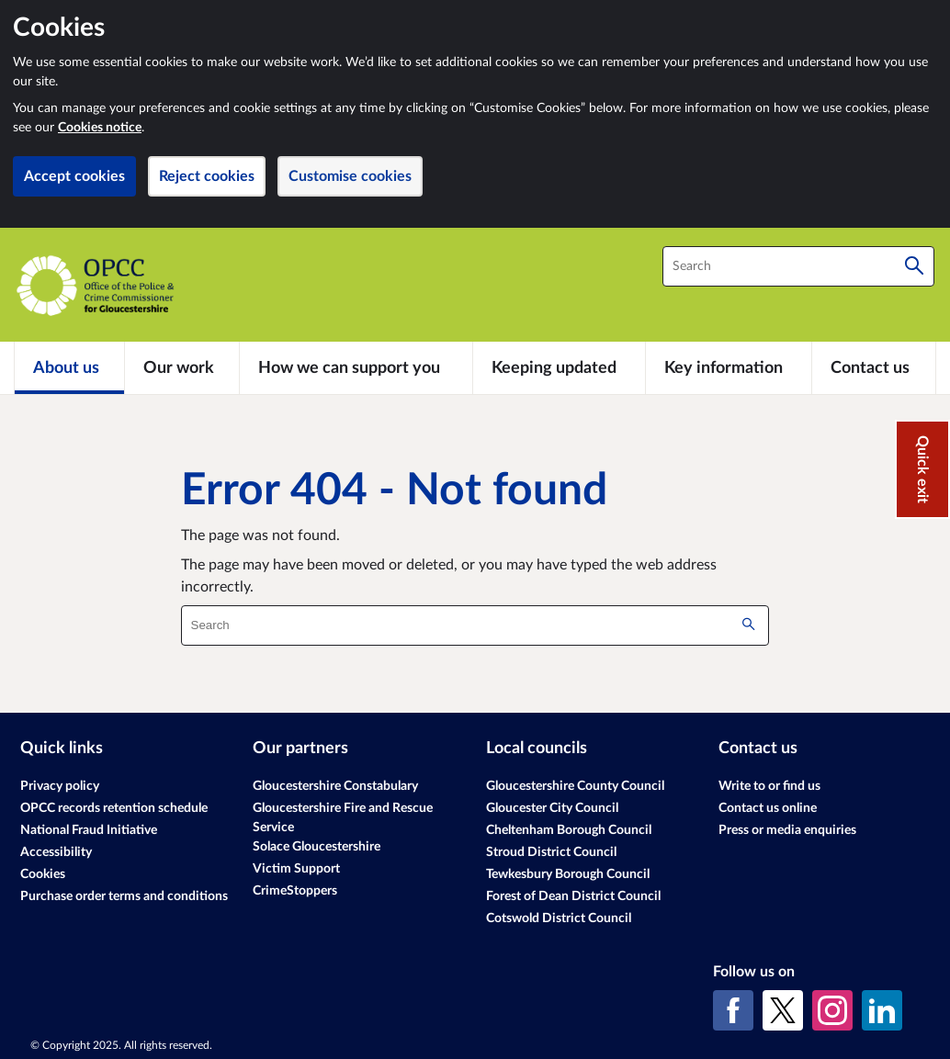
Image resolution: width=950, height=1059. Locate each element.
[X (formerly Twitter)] (783, 1010)
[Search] (914, 266)
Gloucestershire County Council (575, 786)
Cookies (42, 874)
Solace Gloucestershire (316, 846)
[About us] (69, 367)
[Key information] (728, 367)
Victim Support (296, 868)
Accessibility (56, 852)
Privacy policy (59, 786)
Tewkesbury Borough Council (568, 874)
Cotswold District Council (558, 918)
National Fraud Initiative (88, 830)
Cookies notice (99, 127)
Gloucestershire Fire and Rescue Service (343, 818)
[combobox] (798, 266)
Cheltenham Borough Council (568, 830)
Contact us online (767, 808)
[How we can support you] (356, 367)
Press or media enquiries (787, 830)
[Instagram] (832, 1010)
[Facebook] (733, 1010)
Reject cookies (206, 176)
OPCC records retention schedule (114, 808)
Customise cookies (350, 176)
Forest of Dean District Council (573, 896)
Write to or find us (769, 786)
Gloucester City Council (552, 808)
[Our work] (182, 367)
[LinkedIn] (882, 1010)
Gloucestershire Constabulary (335, 786)
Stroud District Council (551, 852)
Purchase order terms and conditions (124, 896)
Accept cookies (74, 176)
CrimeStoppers (295, 890)
